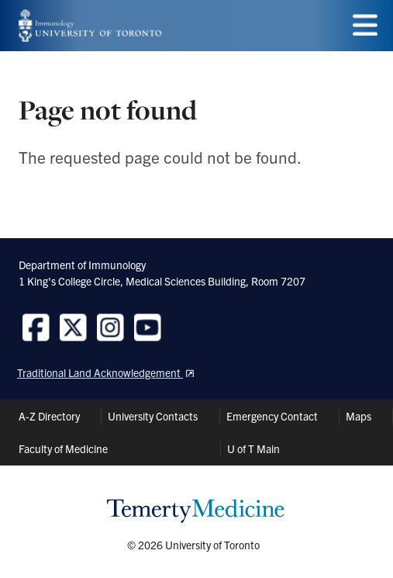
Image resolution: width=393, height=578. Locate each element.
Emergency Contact (272, 416)
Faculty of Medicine (63, 448)
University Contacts (153, 416)
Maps (358, 416)
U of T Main (253, 448)
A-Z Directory (49, 416)
